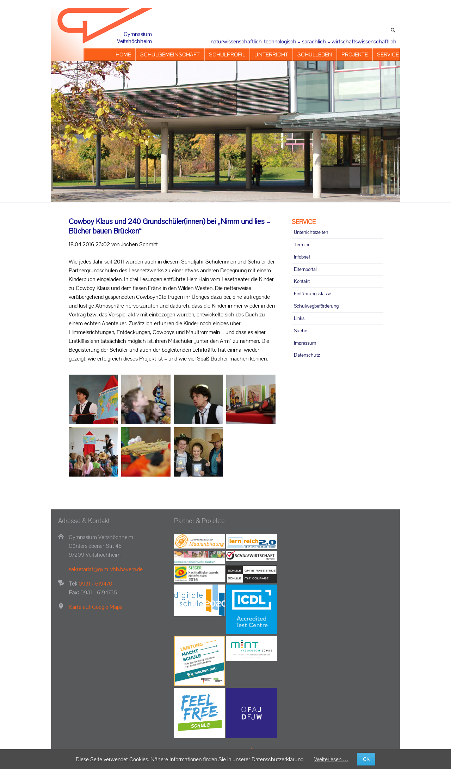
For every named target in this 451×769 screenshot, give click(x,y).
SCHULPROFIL (227, 54)
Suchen (393, 31)
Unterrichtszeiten (311, 232)
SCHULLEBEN (314, 54)
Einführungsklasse (312, 293)
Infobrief (302, 257)
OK (366, 759)
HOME (123, 54)
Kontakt (302, 281)
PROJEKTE (354, 54)
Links (299, 318)
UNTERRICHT (271, 54)
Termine (302, 244)
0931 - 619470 (95, 583)
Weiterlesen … (331, 759)
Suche (300, 330)
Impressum (305, 343)
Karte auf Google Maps (95, 607)
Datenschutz (307, 355)
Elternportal (305, 269)
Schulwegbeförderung (316, 306)
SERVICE (388, 54)
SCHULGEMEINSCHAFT (170, 54)
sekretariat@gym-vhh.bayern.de (106, 569)
